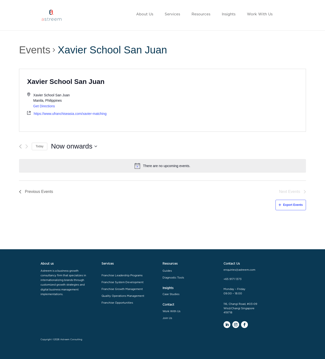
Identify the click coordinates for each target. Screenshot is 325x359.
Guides (167, 270)
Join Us (167, 318)
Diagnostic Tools (173, 277)
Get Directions (44, 106)
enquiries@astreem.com (239, 270)
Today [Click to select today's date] (39, 146)
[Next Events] (26, 146)
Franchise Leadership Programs (122, 275)
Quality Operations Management (123, 296)
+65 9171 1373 (232, 279)
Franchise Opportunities (117, 302)
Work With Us (171, 311)
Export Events (291, 205)
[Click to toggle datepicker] (74, 146)
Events (34, 50)
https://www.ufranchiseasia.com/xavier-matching (70, 114)
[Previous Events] (20, 146)
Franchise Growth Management (122, 289)
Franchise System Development (122, 282)
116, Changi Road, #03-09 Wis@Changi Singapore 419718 (240, 308)
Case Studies (170, 294)
